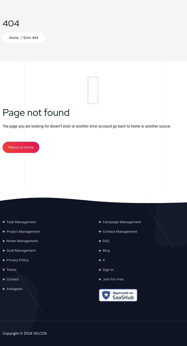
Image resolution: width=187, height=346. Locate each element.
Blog (106, 250)
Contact (12, 279)
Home (14, 38)
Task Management (21, 222)
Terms (11, 269)
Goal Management (21, 250)
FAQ (106, 241)
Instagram (14, 289)
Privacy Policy (17, 260)
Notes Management (22, 241)
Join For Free (113, 279)
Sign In (108, 269)
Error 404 (31, 38)
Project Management (23, 231)
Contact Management (120, 231)
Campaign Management (122, 222)
